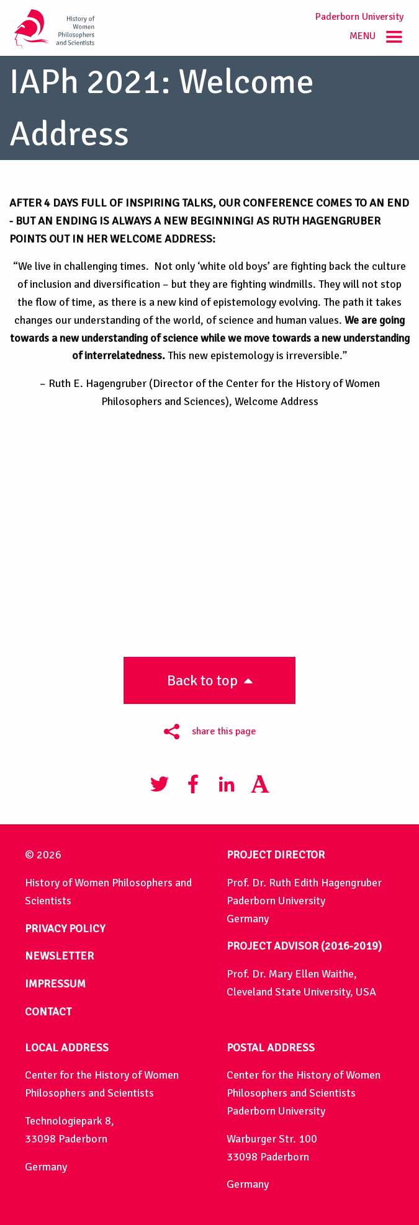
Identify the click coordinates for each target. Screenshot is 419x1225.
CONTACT (48, 1011)
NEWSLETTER (59, 956)
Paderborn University (359, 17)
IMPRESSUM (55, 984)
